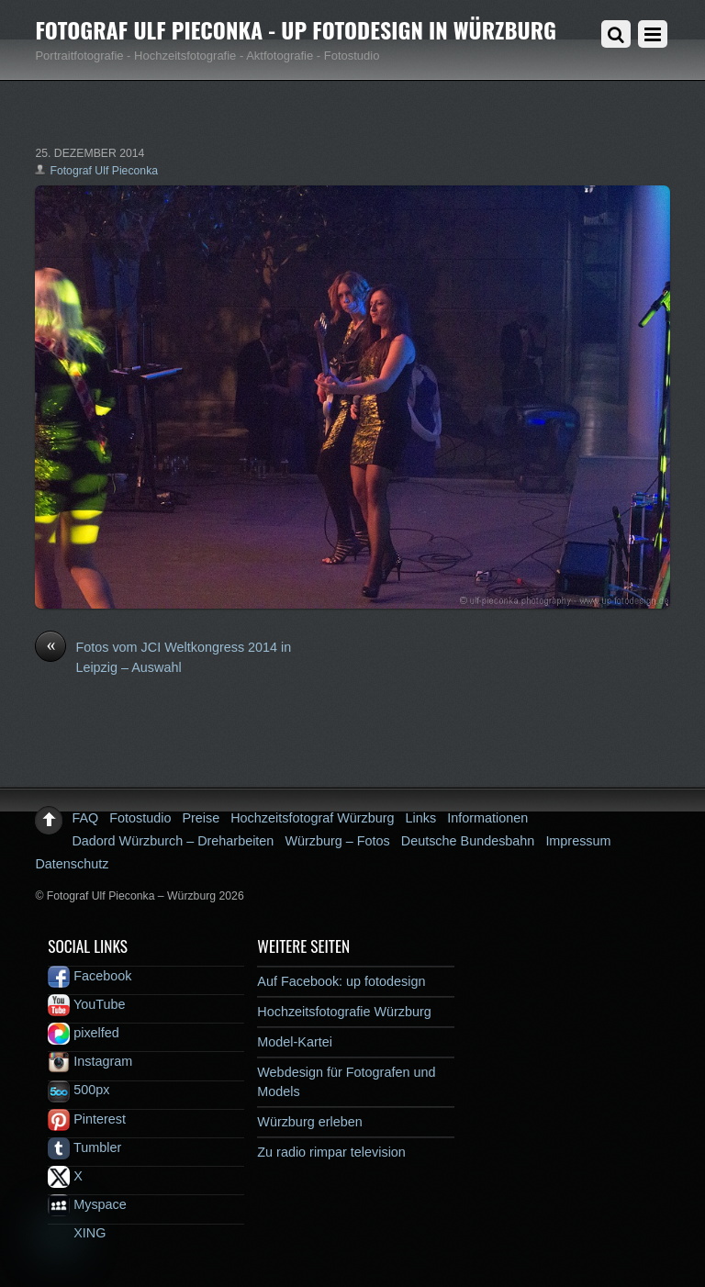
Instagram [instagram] (90, 1061)
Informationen (487, 818)
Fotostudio (140, 818)
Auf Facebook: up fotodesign (341, 981)
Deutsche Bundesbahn (468, 841)
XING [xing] (77, 1232)
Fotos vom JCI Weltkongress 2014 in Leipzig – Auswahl (163, 656)
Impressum (577, 841)
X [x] (65, 1176)
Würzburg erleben (309, 1121)
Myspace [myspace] (87, 1204)
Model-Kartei (294, 1042)
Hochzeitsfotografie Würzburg (344, 1011)
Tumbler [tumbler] (84, 1147)
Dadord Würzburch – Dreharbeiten (173, 841)
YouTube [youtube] (86, 1004)
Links (421, 818)
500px (78, 1089)
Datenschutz (71, 863)
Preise (200, 818)
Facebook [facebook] (89, 975)
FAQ (85, 818)
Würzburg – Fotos (337, 841)
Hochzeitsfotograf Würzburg (312, 818)
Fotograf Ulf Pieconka (104, 170)
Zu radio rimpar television (331, 1152)
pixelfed (83, 1032)
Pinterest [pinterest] (87, 1119)
